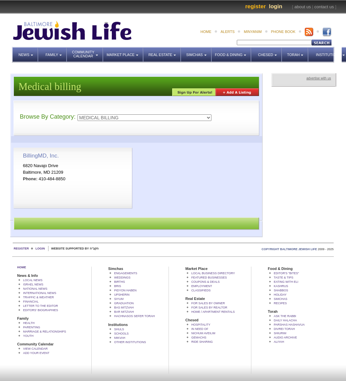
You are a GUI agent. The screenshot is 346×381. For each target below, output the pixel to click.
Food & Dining (231, 52)
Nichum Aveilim (203, 333)
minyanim (253, 32)
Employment (201, 286)
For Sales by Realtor (209, 307)
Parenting (31, 327)
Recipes (280, 303)
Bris (117, 286)
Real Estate (164, 52)
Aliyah (279, 341)
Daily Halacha (285, 320)
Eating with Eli (286, 281)
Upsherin (122, 294)
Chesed (270, 52)
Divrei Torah (284, 329)
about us (303, 6)
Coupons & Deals (205, 281)
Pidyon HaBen (125, 290)
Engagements (125, 273)
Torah (297, 52)
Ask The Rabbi (285, 316)
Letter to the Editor (40, 306)
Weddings (122, 277)
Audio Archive (285, 337)
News (28, 52)
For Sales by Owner (208, 303)
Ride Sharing (202, 341)
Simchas (198, 52)
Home (21, 267)
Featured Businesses (209, 277)
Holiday (280, 294)
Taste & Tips (283, 277)
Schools (121, 333)
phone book (283, 32)
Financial (31, 301)
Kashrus (281, 286)
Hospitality (200, 324)
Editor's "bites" (286, 273)
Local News (33, 280)
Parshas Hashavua (289, 324)
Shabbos (281, 290)
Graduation (124, 303)
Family (56, 52)
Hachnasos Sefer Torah (134, 316)
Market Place (125, 52)
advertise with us (318, 78)
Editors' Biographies (40, 310)
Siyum (119, 299)
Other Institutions (130, 342)
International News (39, 293)
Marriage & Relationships (44, 331)
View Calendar (35, 348)
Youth (28, 335)
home (206, 32)
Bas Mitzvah (124, 307)
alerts (228, 32)
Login (275, 6)
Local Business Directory (213, 273)
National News (35, 288)
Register (255, 6)
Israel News (33, 284)
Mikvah (119, 337)
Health (29, 323)
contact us (324, 6)
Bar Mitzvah (124, 311)
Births (119, 281)
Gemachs (198, 337)
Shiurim (280, 333)
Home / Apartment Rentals (213, 311)
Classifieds (201, 290)
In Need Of (199, 329)
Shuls (119, 329)
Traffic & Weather (38, 297)
